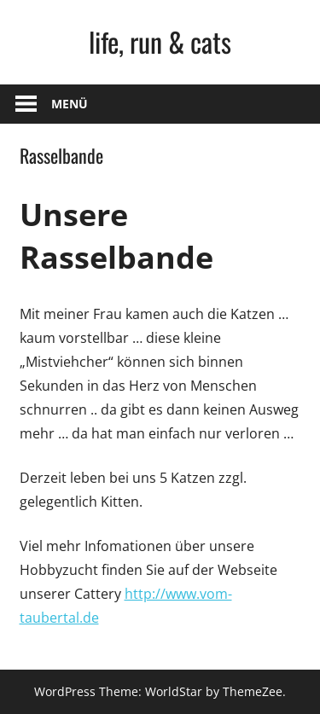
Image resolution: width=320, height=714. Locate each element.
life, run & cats (160, 41)
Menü (69, 104)
